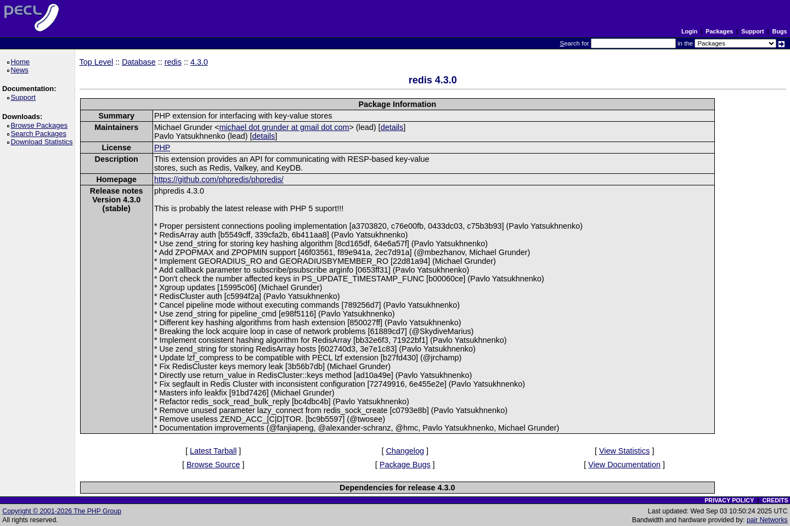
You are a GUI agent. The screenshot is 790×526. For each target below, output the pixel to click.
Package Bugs (405, 464)
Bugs (779, 31)
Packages (719, 31)
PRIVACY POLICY (729, 500)
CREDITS (775, 500)
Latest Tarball (213, 450)
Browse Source (213, 464)
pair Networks (767, 520)
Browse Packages (41, 125)
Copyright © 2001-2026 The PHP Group (61, 511)
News (21, 70)
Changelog (405, 450)
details (392, 127)
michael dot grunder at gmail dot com (284, 127)
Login (689, 31)
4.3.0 (199, 62)
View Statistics (624, 450)
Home (22, 62)
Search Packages (40, 133)
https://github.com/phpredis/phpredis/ (219, 179)
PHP (162, 147)
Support (752, 31)
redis (173, 62)
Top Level (97, 62)
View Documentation (624, 464)
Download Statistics (43, 142)
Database (139, 62)
